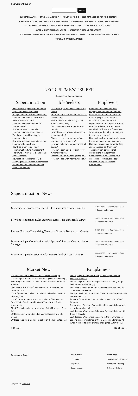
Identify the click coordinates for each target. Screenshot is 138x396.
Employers (107, 102)
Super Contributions (108, 21)
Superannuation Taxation (69, 39)
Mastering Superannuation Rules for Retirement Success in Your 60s (48, 208)
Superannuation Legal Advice (51, 30)
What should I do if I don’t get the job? (68, 156)
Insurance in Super (65, 34)
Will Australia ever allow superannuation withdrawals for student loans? (26, 123)
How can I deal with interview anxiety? (68, 159)
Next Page (120, 327)
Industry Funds (71, 17)
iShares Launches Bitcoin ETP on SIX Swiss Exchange (35, 276)
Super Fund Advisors (37, 26)
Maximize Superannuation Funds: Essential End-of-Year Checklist (47, 254)
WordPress (26, 384)
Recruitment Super (21, 4)
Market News (39, 269)
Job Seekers (69, 102)
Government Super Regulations (36, 34)
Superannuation (28, 17)
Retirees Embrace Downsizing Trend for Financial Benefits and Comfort (50, 231)
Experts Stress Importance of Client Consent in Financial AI (97, 320)
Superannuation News (31, 193)
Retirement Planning (83, 21)
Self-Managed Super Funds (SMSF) (99, 17)
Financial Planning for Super (66, 26)
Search (81, 10)
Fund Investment (60, 21)
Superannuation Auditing (98, 26)
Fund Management (49, 17)
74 (19, 328)
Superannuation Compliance (34, 21)
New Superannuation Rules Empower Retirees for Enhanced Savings (48, 219)
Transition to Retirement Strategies (98, 34)
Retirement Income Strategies (85, 30)
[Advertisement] (69, 59)
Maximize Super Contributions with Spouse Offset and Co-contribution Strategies (50, 243)
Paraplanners (98, 269)
